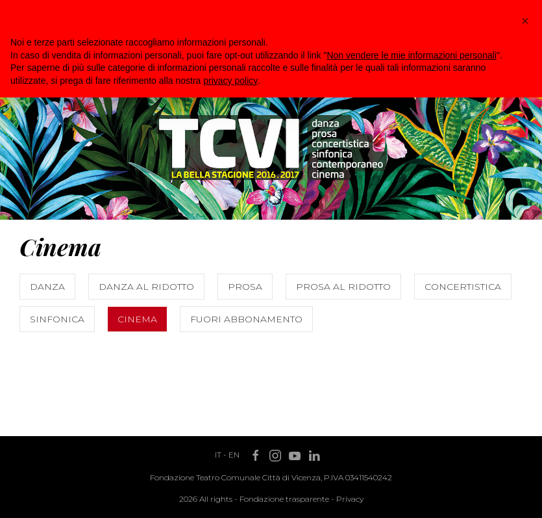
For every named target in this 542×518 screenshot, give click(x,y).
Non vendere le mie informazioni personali (411, 55)
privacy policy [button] (230, 80)
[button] (525, 20)
